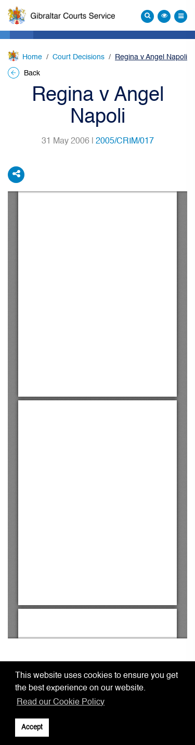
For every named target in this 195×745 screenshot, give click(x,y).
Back (24, 73)
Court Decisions (79, 57)
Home (32, 57)
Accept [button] (32, 727)
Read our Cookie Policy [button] (61, 702)
